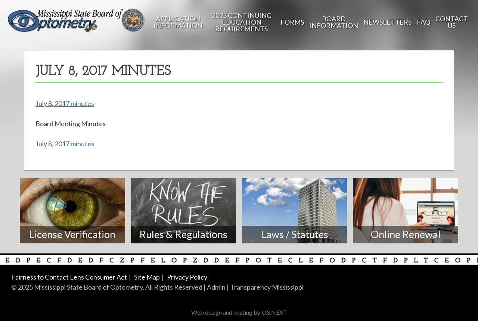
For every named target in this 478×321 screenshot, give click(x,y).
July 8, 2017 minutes (64, 103)
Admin (216, 287)
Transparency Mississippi (267, 287)
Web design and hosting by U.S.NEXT (239, 312)
